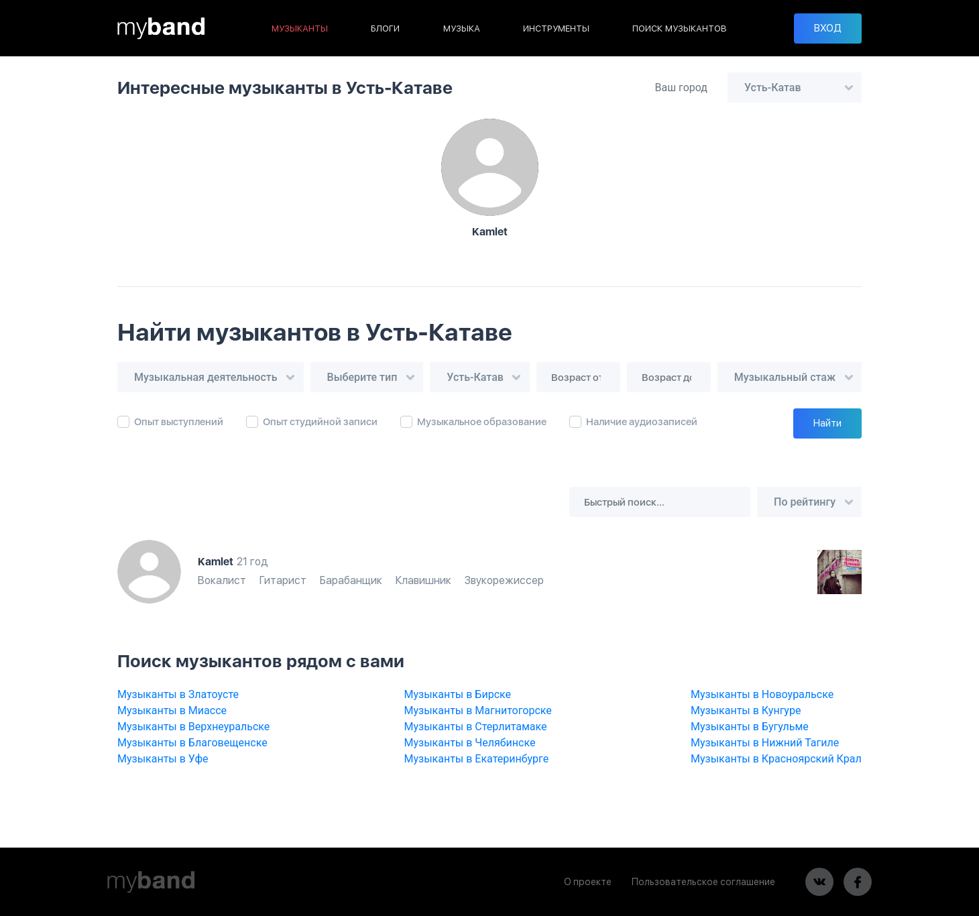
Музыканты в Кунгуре (746, 710)
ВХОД (828, 28)
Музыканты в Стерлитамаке (475, 726)
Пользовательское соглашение (703, 881)
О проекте (588, 881)
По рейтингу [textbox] (805, 502)
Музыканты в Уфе (163, 758)
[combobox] (795, 87)
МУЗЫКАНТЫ (300, 28)
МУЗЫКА (461, 28)
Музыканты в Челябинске (470, 742)
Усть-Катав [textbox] (772, 87)
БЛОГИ (385, 28)
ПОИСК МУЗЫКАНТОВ (679, 28)
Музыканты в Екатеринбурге (476, 758)
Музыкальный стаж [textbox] (785, 377)
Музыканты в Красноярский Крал (776, 758)
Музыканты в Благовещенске (192, 742)
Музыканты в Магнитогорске (478, 710)
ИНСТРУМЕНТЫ (556, 28)
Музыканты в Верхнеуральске (193, 726)
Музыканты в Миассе (172, 710)
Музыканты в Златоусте (178, 694)
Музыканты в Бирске (458, 694)
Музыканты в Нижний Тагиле (765, 742)
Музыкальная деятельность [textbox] (206, 377)
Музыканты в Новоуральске (762, 694)
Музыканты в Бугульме (750, 726)
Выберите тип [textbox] (362, 377)
